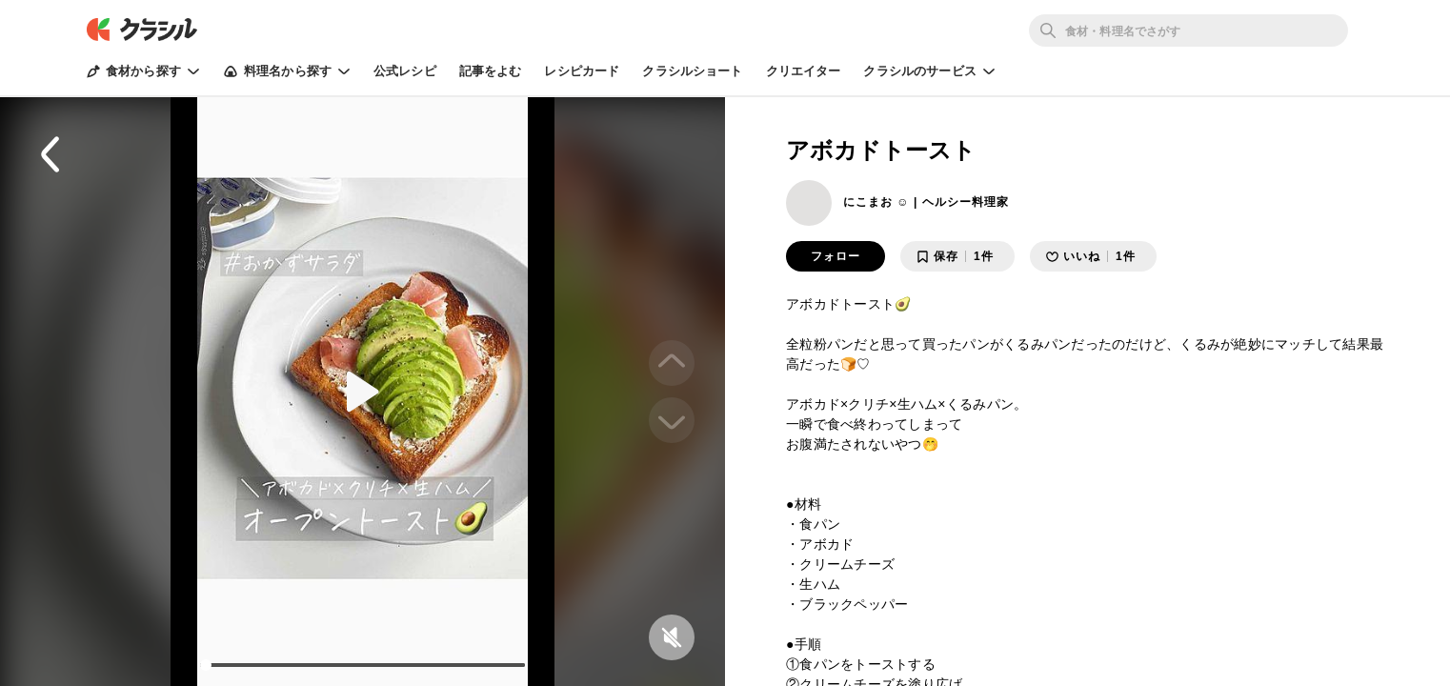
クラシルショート (692, 71)
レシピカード (581, 71)
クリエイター (803, 71)
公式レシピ (404, 71)
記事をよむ (490, 71)
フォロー (835, 256)
